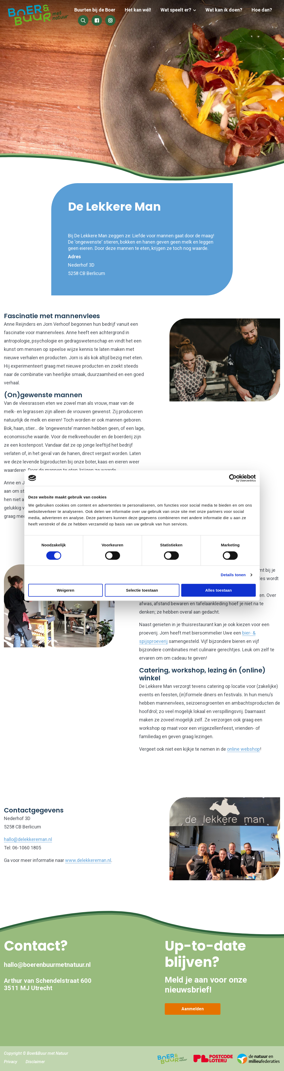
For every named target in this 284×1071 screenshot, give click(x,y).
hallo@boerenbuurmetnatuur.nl (47, 964)
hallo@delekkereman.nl (28, 839)
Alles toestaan (218, 590)
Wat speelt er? (178, 10)
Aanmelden (192, 1008)
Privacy (10, 1061)
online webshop (243, 749)
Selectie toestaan (142, 590)
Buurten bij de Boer (99, 10)
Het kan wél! (141, 10)
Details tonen (233, 575)
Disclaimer (35, 1061)
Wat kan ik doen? (225, 10)
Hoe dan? (262, 10)
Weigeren (65, 590)
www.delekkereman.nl (88, 860)
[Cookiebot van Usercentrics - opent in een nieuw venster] (233, 478)
